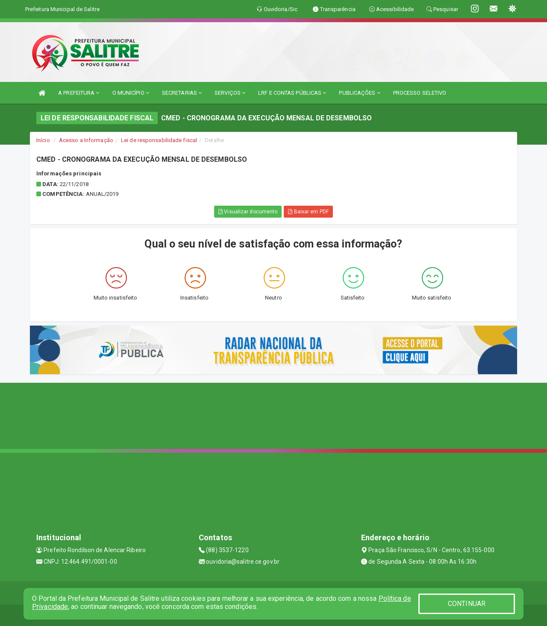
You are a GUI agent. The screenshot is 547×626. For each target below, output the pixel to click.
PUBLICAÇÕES (359, 93)
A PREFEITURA (78, 93)
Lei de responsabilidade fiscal (159, 140)
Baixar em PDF (308, 212)
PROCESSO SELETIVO (420, 93)
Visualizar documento (247, 212)
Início (43, 140)
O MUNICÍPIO (130, 93)
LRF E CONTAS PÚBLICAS (292, 93)
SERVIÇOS (230, 93)
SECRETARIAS (182, 93)
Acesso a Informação (86, 140)
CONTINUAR (466, 604)
